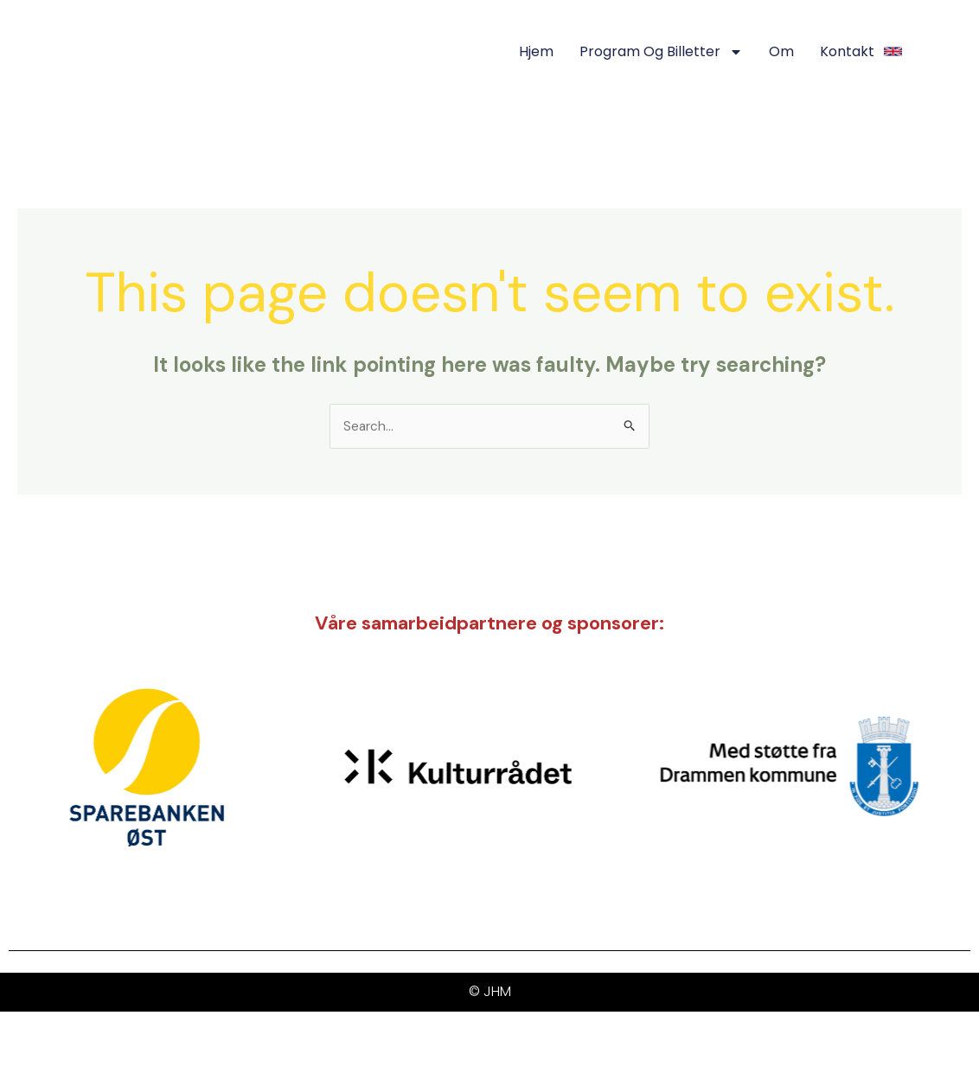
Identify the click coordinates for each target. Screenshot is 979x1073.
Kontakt (847, 51)
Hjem (536, 51)
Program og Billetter (661, 52)
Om (781, 51)
